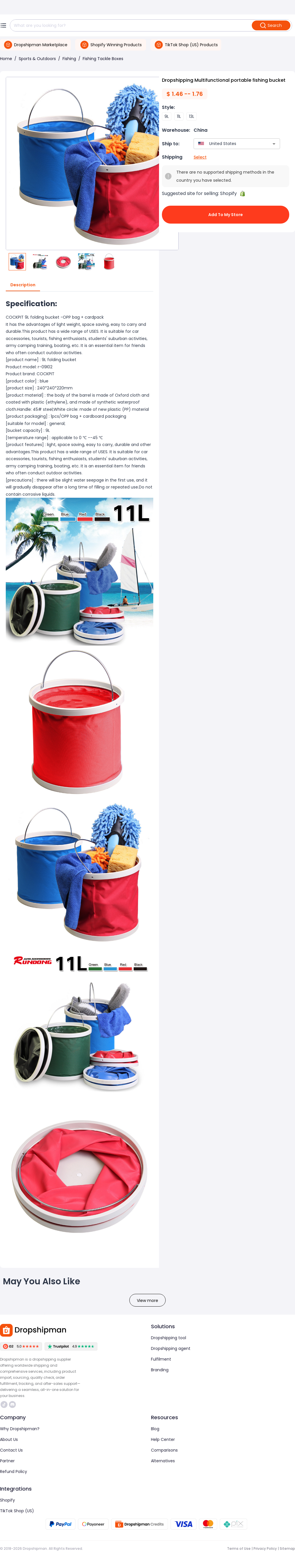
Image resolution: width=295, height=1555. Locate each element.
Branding (160, 1370)
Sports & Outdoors (37, 59)
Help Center (163, 1439)
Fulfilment (161, 1359)
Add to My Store (225, 215)
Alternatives (163, 1461)
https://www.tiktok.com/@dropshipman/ (4, 1404)
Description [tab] (23, 285)
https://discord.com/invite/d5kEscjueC (12, 1404)
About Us (9, 1439)
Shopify (7, 1500)
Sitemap (287, 1548)
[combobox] (228, 143)
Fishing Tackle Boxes (103, 59)
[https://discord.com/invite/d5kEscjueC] (12, 1404)
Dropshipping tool (168, 1338)
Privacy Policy (265, 1548)
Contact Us (11, 1450)
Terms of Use (239, 1548)
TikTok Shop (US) (17, 1511)
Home (6, 59)
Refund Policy (13, 1471)
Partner (7, 1461)
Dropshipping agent (170, 1348)
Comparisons (164, 1450)
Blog (155, 1429)
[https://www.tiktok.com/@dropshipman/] (4, 1404)
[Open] (274, 144)
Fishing (69, 59)
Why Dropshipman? (19, 1429)
